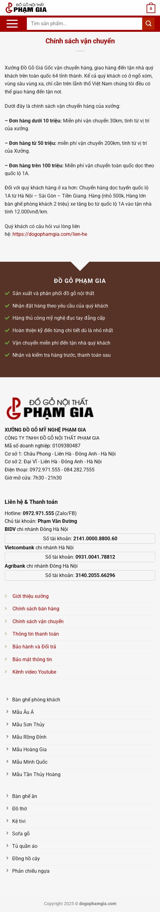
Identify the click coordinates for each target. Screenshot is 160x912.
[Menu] (12, 24)
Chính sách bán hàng (35, 609)
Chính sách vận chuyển (38, 621)
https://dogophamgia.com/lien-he (49, 234)
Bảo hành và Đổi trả (34, 647)
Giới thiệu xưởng (30, 596)
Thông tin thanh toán (35, 634)
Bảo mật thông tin (32, 659)
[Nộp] (148, 23)
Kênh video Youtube (34, 672)
